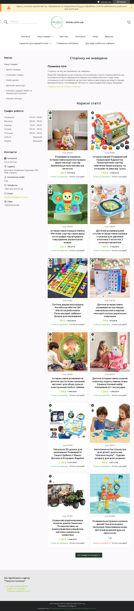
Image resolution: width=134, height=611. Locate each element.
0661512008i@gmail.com (16, 197)
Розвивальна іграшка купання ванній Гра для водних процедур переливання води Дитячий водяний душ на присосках (109, 527)
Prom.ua (81, 603)
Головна (25, 36)
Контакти (80, 36)
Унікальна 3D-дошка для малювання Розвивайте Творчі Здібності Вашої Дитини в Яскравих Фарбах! (67, 454)
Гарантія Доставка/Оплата (33, 43)
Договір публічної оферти (100, 43)
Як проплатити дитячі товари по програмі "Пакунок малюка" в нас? (19, 588)
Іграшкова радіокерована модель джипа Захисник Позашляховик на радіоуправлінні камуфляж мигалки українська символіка (67, 527)
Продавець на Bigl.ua (67, 606)
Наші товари (44, 36)
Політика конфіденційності (84, 608)
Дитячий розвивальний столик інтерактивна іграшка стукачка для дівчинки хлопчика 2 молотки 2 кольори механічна (110, 236)
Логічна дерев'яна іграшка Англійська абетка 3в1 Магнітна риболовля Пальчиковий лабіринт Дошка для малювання (67, 310)
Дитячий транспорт (15, 85)
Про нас (63, 36)
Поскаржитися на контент (60, 608)
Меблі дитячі (12, 80)
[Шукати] (6, 22)
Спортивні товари (14, 75)
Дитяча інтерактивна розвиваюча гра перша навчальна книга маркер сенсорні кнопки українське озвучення (110, 310)
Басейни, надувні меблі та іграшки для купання (19, 91)
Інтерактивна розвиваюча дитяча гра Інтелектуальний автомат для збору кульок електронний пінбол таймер (68, 383)
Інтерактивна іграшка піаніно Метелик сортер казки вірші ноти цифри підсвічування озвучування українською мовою (67, 236)
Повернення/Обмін (68, 43)
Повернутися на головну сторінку (64, 86)
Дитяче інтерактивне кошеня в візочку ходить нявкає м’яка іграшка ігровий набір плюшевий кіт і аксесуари (109, 383)
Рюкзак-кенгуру (14, 98)
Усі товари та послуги (88, 555)
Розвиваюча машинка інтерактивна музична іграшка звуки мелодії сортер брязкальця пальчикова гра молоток (67, 163)
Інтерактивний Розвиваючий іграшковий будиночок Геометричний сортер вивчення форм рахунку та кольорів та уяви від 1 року (110, 163)
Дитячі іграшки (13, 69)
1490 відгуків (106, 2)
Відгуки (109, 36)
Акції (95, 36)
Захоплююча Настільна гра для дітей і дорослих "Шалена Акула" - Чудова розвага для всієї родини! (110, 454)
